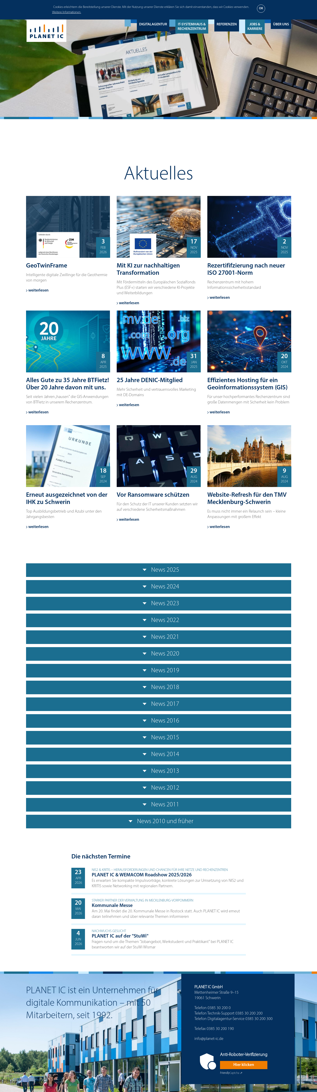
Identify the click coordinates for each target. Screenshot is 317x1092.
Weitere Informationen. (66, 12)
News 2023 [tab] (158, 603)
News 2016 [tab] (158, 721)
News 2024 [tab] (158, 587)
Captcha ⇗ (231, 1073)
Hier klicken (243, 1065)
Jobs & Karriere (254, 27)
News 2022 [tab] (158, 620)
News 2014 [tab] (158, 754)
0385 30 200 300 (259, 1019)
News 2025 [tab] (158, 570)
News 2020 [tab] (158, 654)
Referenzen (227, 24)
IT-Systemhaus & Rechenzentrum (192, 27)
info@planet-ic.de (208, 1039)
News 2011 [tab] (158, 805)
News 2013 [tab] (158, 771)
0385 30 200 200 (249, 1013)
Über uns (281, 24)
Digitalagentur (153, 24)
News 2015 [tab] (158, 738)
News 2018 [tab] (158, 687)
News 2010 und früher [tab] (158, 821)
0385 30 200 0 (219, 1008)
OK (261, 8)
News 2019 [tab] (158, 671)
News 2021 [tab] (158, 637)
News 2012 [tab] (158, 788)
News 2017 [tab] (158, 704)
